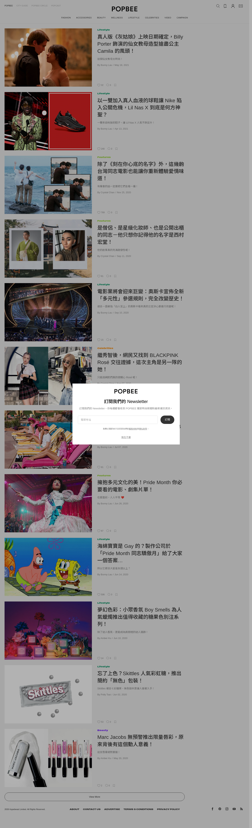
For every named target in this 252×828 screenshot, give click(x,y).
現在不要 (126, 437)
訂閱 (167, 419)
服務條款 (133, 429)
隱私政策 (143, 429)
